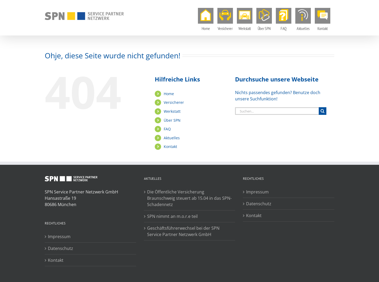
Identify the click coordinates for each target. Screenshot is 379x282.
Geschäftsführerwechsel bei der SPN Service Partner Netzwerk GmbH (183, 231)
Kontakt (170, 146)
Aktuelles (172, 137)
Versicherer (174, 102)
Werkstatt (172, 111)
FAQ (167, 128)
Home (169, 93)
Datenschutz (60, 248)
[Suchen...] (277, 111)
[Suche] (322, 111)
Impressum (59, 236)
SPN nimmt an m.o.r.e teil (172, 216)
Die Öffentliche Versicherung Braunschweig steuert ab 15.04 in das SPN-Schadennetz (189, 198)
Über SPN (172, 120)
